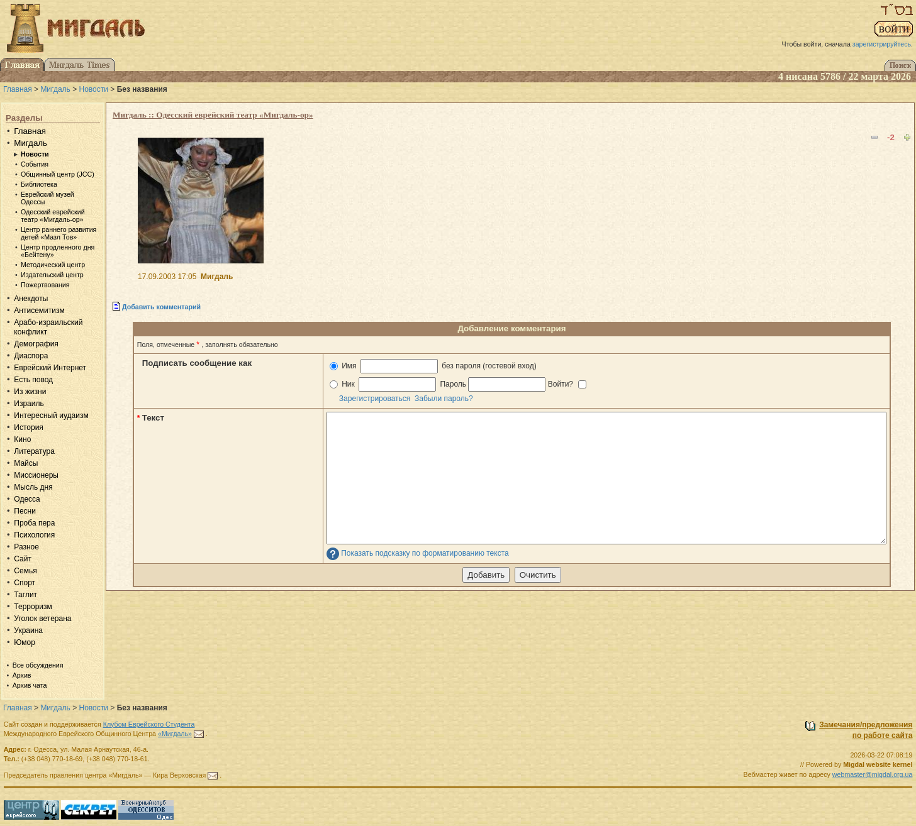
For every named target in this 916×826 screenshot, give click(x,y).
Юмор (24, 642)
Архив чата (30, 685)
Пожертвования (45, 285)
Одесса (27, 499)
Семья (25, 570)
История (28, 427)
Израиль (28, 403)
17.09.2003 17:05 (167, 276)
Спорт (24, 582)
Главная (17, 89)
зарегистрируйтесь (881, 44)
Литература (34, 451)
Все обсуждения (38, 665)
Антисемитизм (39, 310)
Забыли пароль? (444, 398)
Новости (93, 89)
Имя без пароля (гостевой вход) (433, 366)
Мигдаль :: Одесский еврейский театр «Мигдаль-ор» (213, 114)
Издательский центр (52, 274)
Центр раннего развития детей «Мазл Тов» (58, 233)
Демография (36, 343)
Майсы (26, 463)
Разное (26, 546)
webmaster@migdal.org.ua (872, 774)
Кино (22, 439)
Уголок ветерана (42, 618)
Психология (34, 535)
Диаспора (31, 355)
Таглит (25, 594)
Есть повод (33, 379)
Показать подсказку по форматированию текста (425, 553)
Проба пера (34, 523)
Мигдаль (55, 89)
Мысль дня (33, 487)
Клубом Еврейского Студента (149, 724)
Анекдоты (31, 298)
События (34, 164)
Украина (28, 630)
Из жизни (30, 391)
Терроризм (33, 606)
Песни (25, 511)
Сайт (22, 558)
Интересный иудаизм (51, 415)
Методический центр (53, 264)
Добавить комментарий (161, 307)
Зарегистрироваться (374, 398)
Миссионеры (36, 475)
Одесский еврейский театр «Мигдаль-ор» (53, 215)
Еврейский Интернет (50, 367)
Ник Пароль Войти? (458, 384)
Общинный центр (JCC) (57, 174)
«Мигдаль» (175, 733)
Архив (22, 675)
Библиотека (39, 184)
